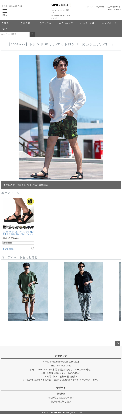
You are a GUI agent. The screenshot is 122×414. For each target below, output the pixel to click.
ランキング (66, 23)
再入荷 (25, 23)
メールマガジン (114, 9)
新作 (5, 23)
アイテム (45, 23)
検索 (32, 34)
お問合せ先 (61, 356)
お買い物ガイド (114, 7)
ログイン (89, 7)
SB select (7, 243)
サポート (61, 387)
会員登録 (100, 7)
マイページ (109, 23)
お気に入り (87, 23)
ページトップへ (117, 343)
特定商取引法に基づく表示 (61, 397)
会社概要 (61, 393)
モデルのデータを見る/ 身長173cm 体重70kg (25, 185)
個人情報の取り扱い (61, 401)
